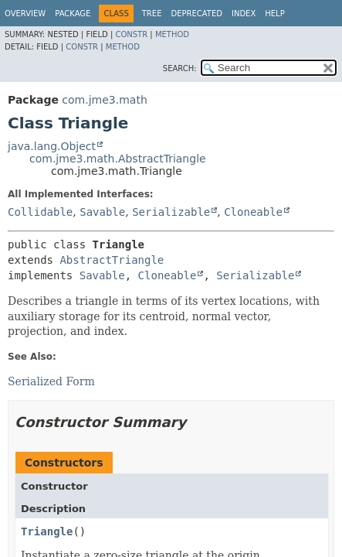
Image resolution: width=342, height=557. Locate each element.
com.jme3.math (104, 100)
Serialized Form (51, 381)
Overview (25, 13)
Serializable (171, 212)
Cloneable (253, 212)
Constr (131, 34)
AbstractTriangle (111, 260)
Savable (102, 212)
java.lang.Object (52, 146)
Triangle (47, 531)
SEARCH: (180, 68)
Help (274, 13)
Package (72, 13)
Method (172, 34)
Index (244, 13)
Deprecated (196, 13)
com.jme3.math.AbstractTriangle (117, 158)
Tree (152, 13)
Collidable (40, 212)
